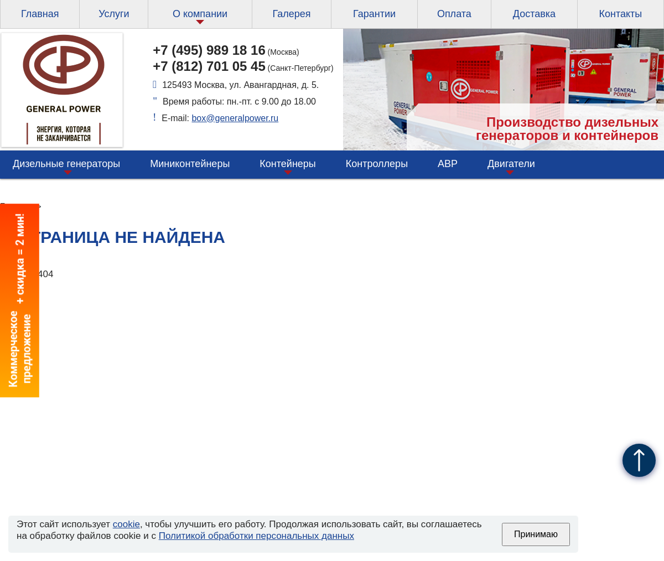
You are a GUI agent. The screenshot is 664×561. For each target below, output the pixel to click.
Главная (40, 13)
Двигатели (511, 163)
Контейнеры (287, 163)
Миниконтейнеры (190, 163)
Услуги (113, 13)
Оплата (454, 13)
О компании (200, 13)
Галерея (291, 13)
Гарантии (374, 13)
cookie (126, 524)
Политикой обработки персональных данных (256, 536)
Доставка (534, 13)
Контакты (620, 13)
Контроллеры (377, 163)
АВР (448, 163)
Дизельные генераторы (66, 163)
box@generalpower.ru (234, 118)
